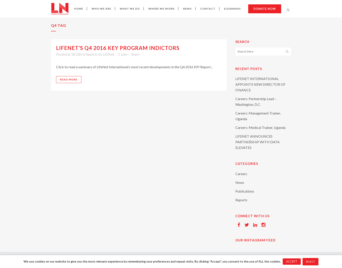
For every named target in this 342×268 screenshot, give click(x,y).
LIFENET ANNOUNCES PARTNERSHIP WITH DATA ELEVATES (257, 142)
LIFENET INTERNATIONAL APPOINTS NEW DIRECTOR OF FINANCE (260, 84)
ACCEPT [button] (291, 261)
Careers (241, 174)
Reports (91, 54)
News (239, 182)
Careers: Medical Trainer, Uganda (260, 127)
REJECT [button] (310, 261)
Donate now (264, 8)
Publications (244, 191)
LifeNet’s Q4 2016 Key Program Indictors (118, 48)
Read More (68, 79)
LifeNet (108, 54)
